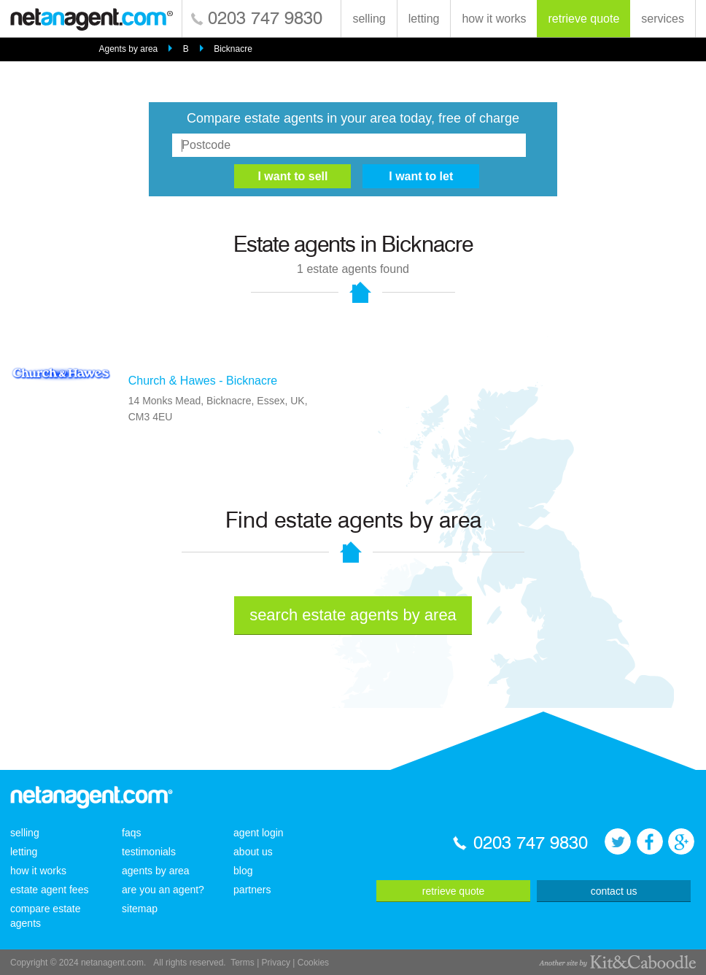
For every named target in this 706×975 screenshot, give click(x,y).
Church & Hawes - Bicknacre (203, 380)
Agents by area (128, 49)
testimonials (149, 852)
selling (368, 18)
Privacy (276, 962)
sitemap (140, 908)
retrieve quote (583, 18)
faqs (131, 833)
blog (242, 870)
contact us (614, 891)
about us (253, 852)
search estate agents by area (353, 615)
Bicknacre (233, 49)
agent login (258, 833)
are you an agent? (163, 889)
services (662, 18)
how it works (494, 18)
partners (252, 889)
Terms (242, 962)
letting (424, 18)
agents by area (156, 870)
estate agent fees (49, 889)
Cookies (313, 962)
